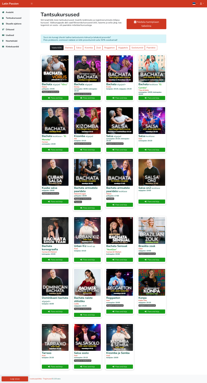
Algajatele (138, 47)
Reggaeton (124, 47)
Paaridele (165, 47)
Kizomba (104, 47)
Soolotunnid (152, 47)
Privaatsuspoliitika (64, 379)
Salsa (93, 47)
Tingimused (77, 379)
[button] (202, 3)
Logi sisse (15, 378)
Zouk (113, 47)
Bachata (84, 47)
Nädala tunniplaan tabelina (161, 24)
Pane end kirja (70, 98)
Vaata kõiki (71, 47)
